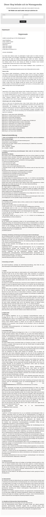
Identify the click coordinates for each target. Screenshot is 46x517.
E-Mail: (12, 16)
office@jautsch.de (12, 49)
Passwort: (33, 16)
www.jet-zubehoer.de (31, 10)
